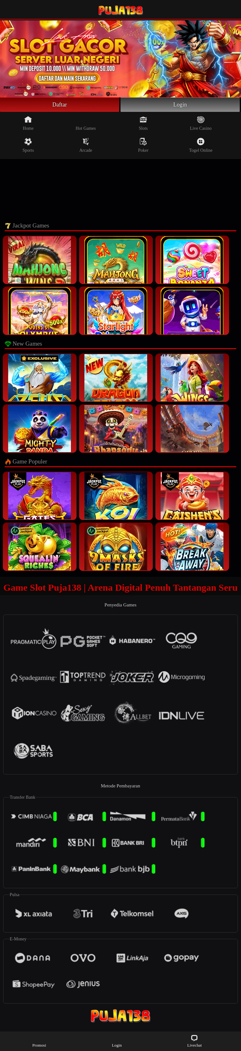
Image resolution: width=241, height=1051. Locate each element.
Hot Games (86, 123)
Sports (28, 145)
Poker (143, 145)
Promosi (39, 1041)
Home (28, 123)
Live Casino (201, 123)
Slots (143, 123)
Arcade (85, 145)
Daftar (59, 104)
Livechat (194, 1041)
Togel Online (200, 145)
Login (180, 104)
